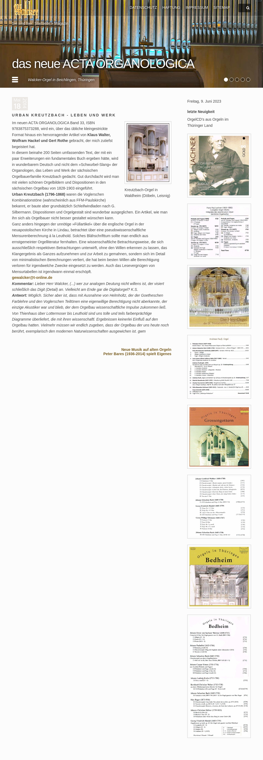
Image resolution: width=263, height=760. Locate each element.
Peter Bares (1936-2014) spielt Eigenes (137, 354)
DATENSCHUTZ (143, 7)
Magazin (61, 23)
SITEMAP (222, 7)
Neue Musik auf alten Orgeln (146, 349)
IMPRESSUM (197, 7)
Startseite (42, 23)
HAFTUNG (171, 7)
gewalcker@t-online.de (32, 277)
